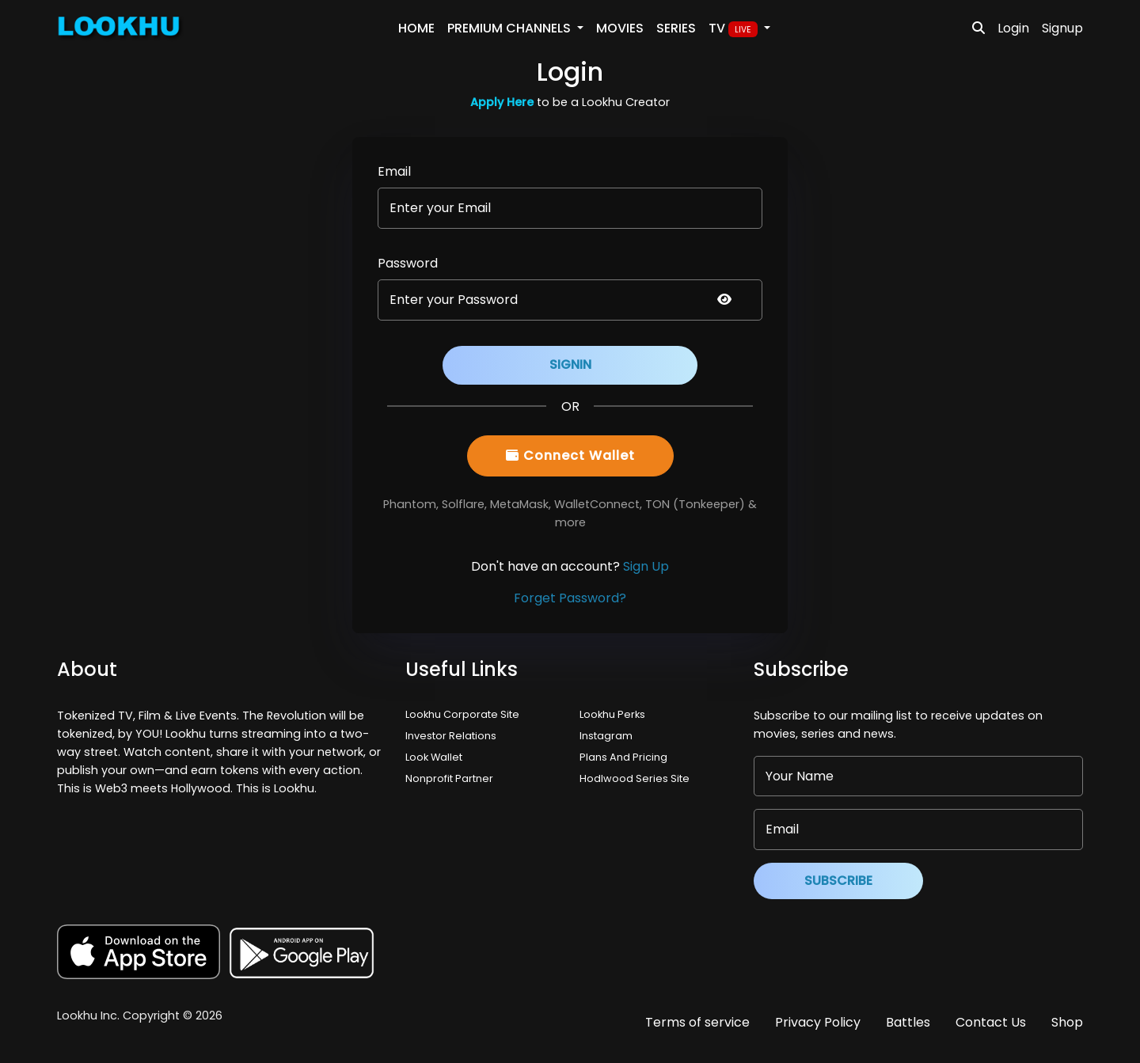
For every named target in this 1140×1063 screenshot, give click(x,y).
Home (416, 28)
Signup (1062, 28)
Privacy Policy (818, 1022)
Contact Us (991, 1022)
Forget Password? (570, 598)
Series (676, 28)
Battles (908, 1022)
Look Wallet (433, 757)
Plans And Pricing (623, 757)
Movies (620, 28)
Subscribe (838, 880)
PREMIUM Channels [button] (510, 28)
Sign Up (646, 566)
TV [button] (735, 28)
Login (1013, 28)
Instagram (606, 735)
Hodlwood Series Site (635, 778)
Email (394, 171)
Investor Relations (450, 735)
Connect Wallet (570, 455)
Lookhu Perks (612, 714)
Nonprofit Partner (449, 778)
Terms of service (697, 1022)
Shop (1067, 1022)
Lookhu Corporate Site (464, 714)
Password (408, 263)
